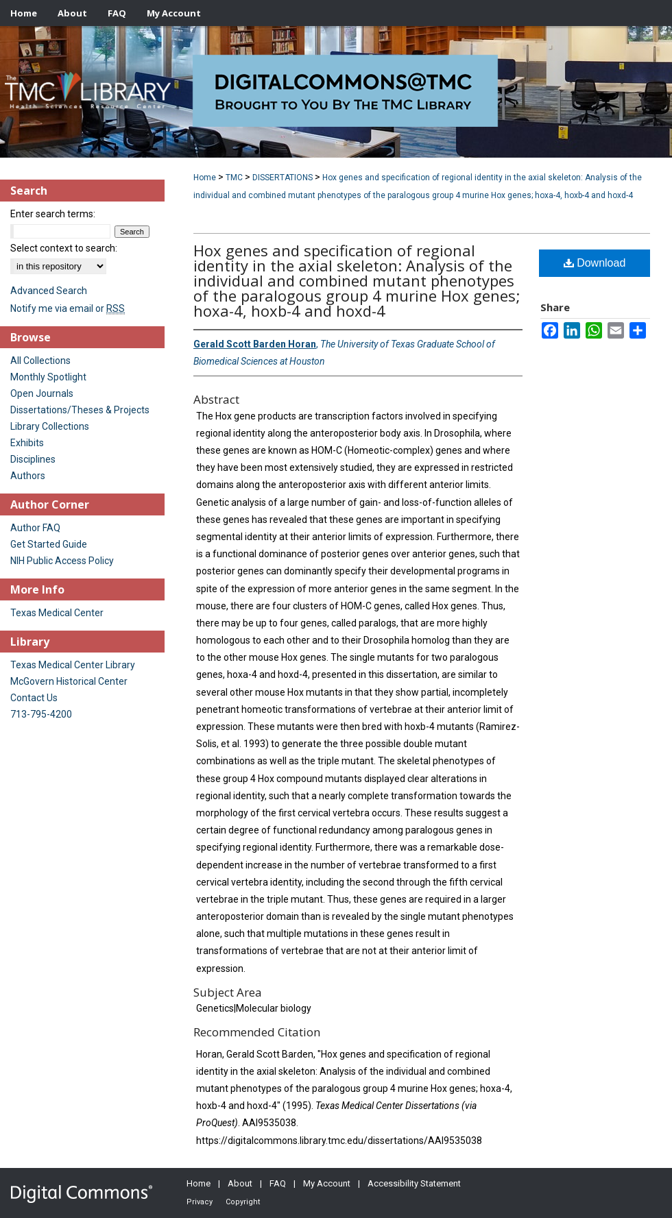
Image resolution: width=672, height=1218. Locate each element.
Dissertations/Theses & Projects (79, 409)
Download (595, 263)
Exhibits (27, 442)
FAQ (277, 1183)
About (240, 1183)
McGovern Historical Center (69, 681)
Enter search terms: (52, 213)
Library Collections (49, 426)
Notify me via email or (67, 308)
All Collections (40, 360)
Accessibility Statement (414, 1183)
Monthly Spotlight (48, 377)
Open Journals (41, 393)
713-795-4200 (41, 714)
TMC (234, 177)
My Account (326, 1183)
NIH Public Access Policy (62, 560)
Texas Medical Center (57, 612)
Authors (27, 475)
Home (204, 177)
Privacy (200, 1201)
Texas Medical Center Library (72, 664)
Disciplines (33, 459)
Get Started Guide (48, 544)
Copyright (243, 1201)
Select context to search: (63, 248)
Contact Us (34, 697)
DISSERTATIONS (282, 177)
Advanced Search (48, 290)
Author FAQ (35, 527)
